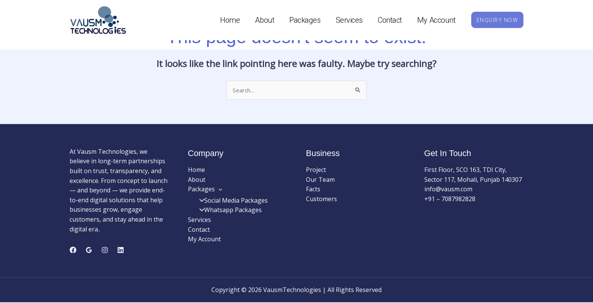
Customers (321, 199)
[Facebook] (73, 250)
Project (316, 170)
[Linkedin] (120, 250)
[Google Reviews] (88, 250)
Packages (299, 20)
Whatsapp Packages (228, 210)
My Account (430, 20)
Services (343, 20)
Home (224, 20)
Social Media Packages (231, 201)
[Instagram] (104, 250)
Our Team (320, 180)
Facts (313, 190)
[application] (218, 190)
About (259, 20)
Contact (384, 20)
